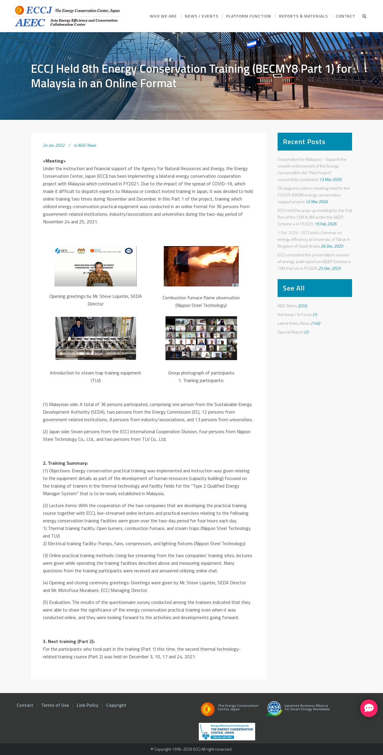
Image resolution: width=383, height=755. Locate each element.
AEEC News (87, 145)
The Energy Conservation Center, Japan (228, 711)
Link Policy (87, 705)
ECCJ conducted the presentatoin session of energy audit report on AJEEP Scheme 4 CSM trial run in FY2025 (314, 261)
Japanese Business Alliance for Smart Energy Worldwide (296, 711)
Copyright (116, 705)
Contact (25, 705)
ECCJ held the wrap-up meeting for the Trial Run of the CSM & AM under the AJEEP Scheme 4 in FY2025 (315, 217)
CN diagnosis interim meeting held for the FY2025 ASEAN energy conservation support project (314, 195)
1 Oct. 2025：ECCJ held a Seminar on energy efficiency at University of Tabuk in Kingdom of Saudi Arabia (314, 239)
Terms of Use (55, 705)
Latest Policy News (294, 323)
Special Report (290, 332)
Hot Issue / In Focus (295, 314)
